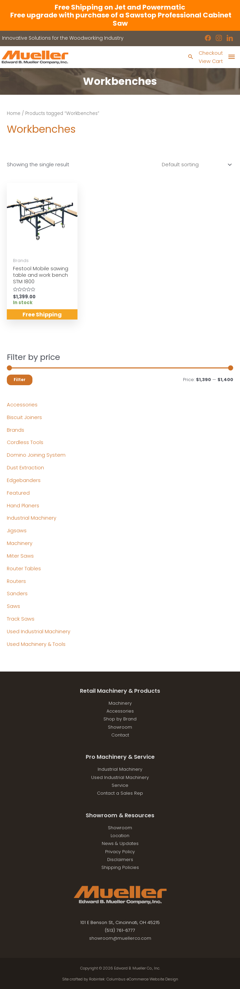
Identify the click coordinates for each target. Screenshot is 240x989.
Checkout (211, 53)
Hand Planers (23, 505)
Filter (20, 379)
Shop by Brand (120, 719)
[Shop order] (195, 165)
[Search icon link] (190, 57)
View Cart (211, 61)
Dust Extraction (25, 467)
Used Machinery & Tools (36, 644)
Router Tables (24, 568)
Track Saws (20, 618)
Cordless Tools (25, 442)
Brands (15, 430)
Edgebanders (24, 480)
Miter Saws (20, 555)
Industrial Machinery (31, 518)
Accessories (22, 404)
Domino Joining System (36, 455)
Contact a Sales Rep (120, 793)
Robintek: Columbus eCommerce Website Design (133, 979)
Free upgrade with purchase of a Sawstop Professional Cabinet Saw (120, 19)
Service (120, 785)
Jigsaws (17, 530)
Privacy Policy (120, 852)
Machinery (19, 543)
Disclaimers (120, 859)
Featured (18, 493)
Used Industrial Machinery (38, 631)
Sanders (17, 593)
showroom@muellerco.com (120, 938)
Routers (16, 581)
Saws (13, 606)
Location (120, 835)
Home (13, 113)
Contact (120, 735)
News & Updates (120, 843)
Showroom (120, 727)
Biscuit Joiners (24, 417)
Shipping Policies (120, 867)
